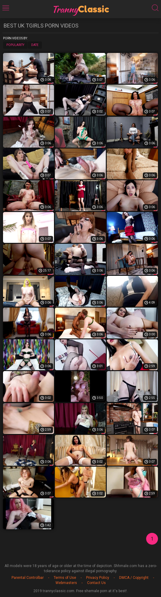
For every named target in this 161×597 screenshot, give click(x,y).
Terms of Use (65, 578)
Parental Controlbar (28, 578)
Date (35, 45)
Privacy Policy (97, 578)
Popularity (15, 45)
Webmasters (66, 583)
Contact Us (96, 583)
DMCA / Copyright (134, 578)
